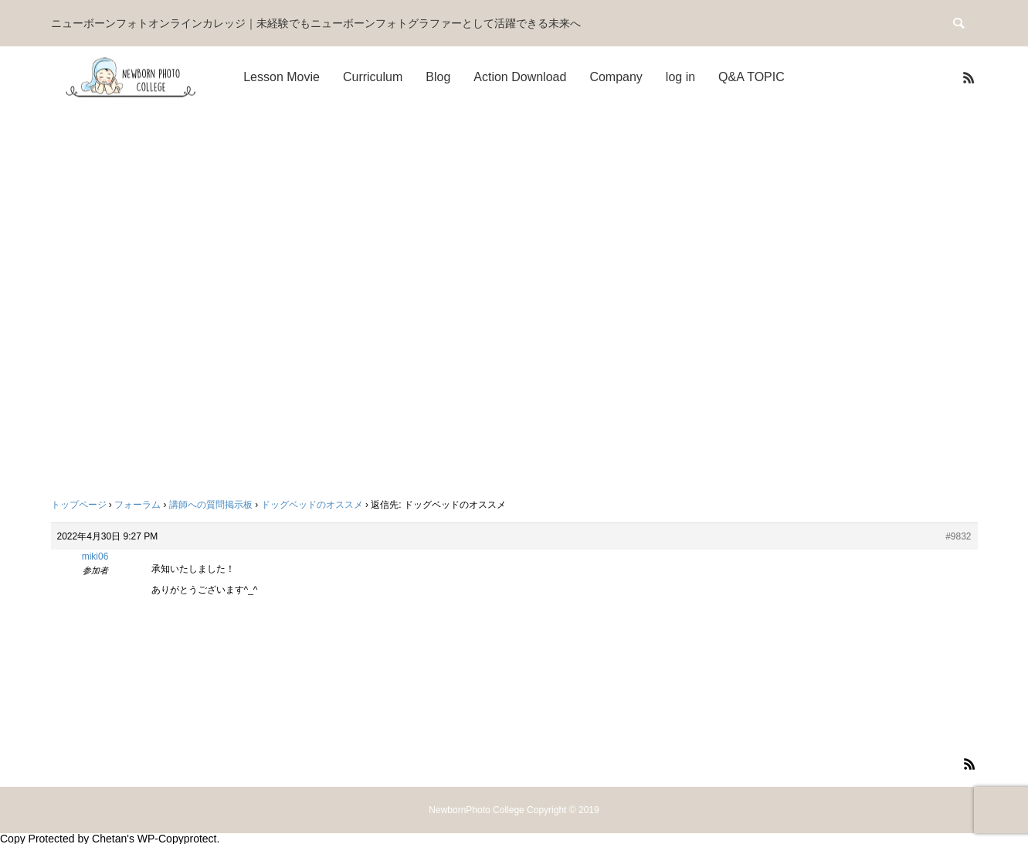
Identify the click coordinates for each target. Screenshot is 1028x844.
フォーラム (137, 504)
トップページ (79, 504)
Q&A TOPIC (751, 76)
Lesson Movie (281, 76)
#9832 (958, 536)
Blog (438, 76)
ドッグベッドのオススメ (312, 504)
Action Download (519, 76)
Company (615, 76)
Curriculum (372, 76)
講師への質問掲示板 (211, 504)
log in (680, 76)
